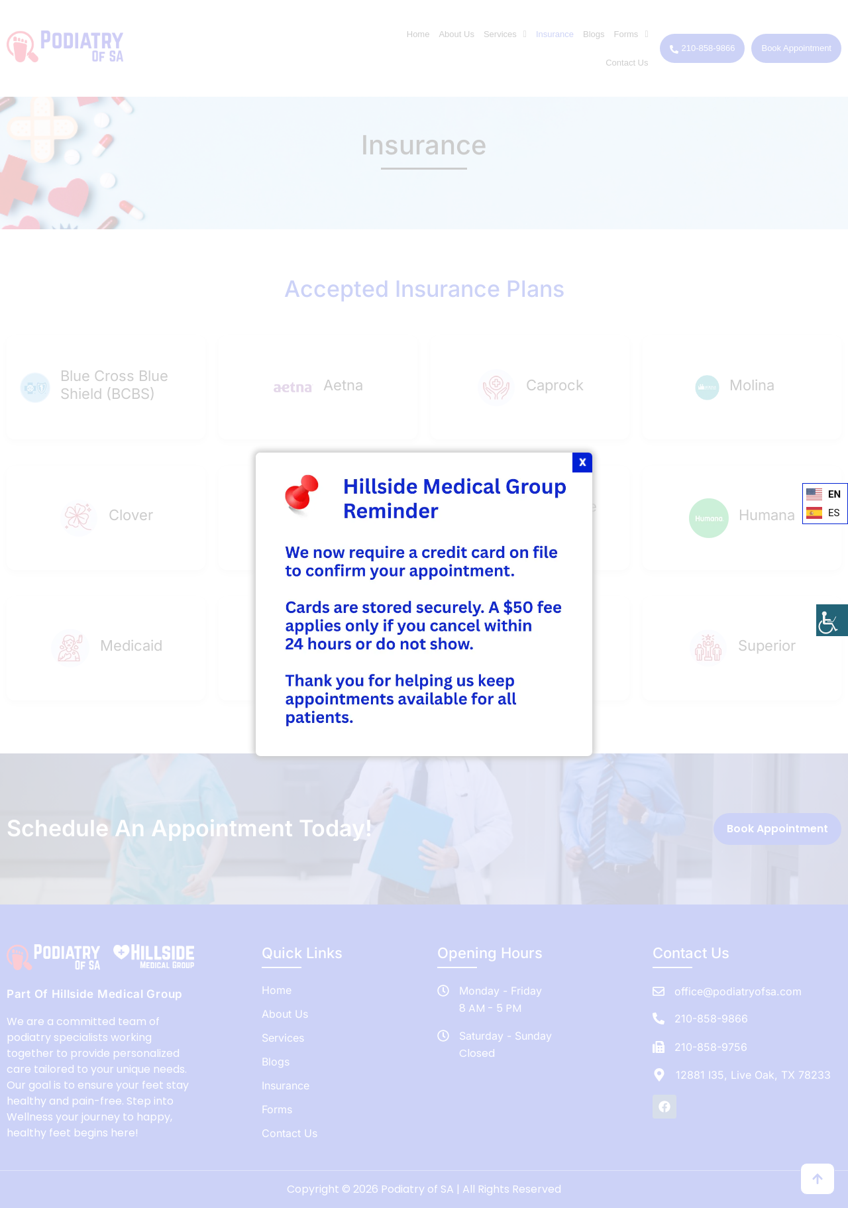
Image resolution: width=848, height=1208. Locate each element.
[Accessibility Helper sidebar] (832, 620)
